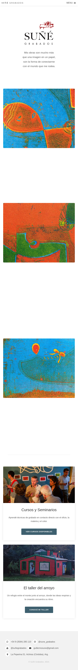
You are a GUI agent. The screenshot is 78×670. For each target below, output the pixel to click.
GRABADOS (13, 3)
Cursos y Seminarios (39, 510)
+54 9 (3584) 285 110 (21, 642)
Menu (69, 3)
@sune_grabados (46, 642)
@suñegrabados (18, 648)
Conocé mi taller (39, 610)
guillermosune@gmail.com (46, 648)
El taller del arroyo (39, 588)
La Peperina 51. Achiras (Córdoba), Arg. (29, 654)
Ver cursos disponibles (39, 532)
